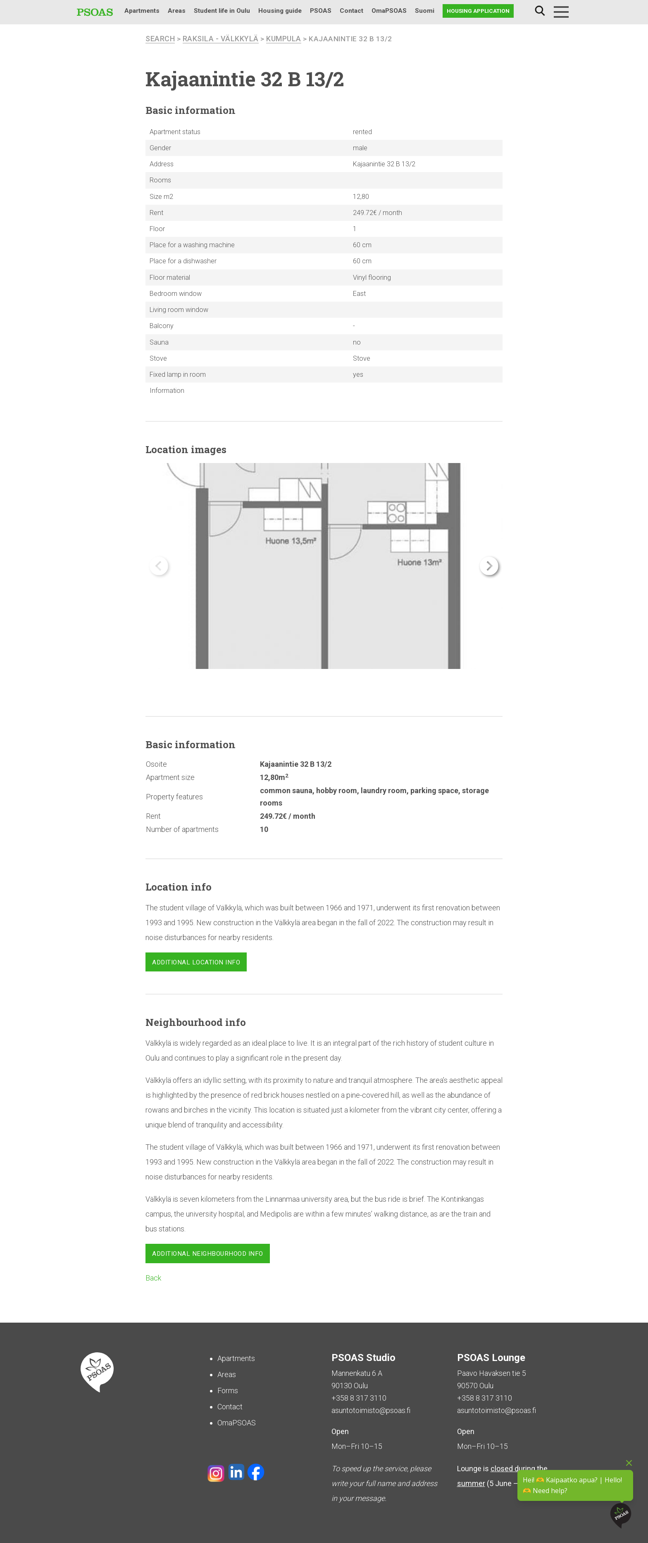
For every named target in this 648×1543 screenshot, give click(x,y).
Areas (177, 10)
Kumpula (283, 38)
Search (539, 11)
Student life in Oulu (222, 10)
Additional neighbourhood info (207, 1253)
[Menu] (561, 12)
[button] (489, 566)
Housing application (478, 10)
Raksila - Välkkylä (221, 38)
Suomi (424, 10)
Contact (351, 10)
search (160, 38)
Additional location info (196, 962)
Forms (227, 1390)
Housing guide (280, 10)
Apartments (142, 10)
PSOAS (320, 10)
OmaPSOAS (389, 10)
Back (153, 1278)
